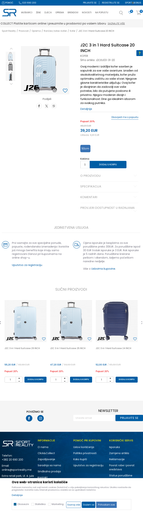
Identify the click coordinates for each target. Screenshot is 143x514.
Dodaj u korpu (108, 164)
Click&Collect (46, 453)
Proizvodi (24, 30)
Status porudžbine (120, 475)
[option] (10, 57)
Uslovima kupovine (103, 269)
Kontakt (43, 477)
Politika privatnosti (84, 453)
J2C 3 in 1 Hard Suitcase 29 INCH (22, 348)
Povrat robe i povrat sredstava (122, 467)
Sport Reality (9, 30)
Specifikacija (109, 187)
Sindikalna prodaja (49, 471)
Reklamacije (117, 459)
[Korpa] (138, 13)
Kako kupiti (80, 459)
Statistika (40, 504)
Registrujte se (110, 2)
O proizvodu (109, 176)
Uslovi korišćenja (83, 447)
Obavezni (23, 504)
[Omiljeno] (129, 13)
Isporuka (114, 447)
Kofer (72, 30)
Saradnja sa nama (49, 465)
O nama (43, 447)
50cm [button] (85, 148)
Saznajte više (131, 23)
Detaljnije (86, 109)
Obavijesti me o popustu (124, 117)
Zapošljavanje (46, 459)
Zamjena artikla (119, 453)
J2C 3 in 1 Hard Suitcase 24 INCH (113, 348)
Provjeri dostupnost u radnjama (109, 209)
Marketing (58, 504)
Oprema (36, 30)
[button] (125, 14)
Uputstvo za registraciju (27, 265)
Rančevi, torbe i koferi (55, 30)
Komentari (109, 197)
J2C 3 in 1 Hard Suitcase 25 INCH (67, 348)
